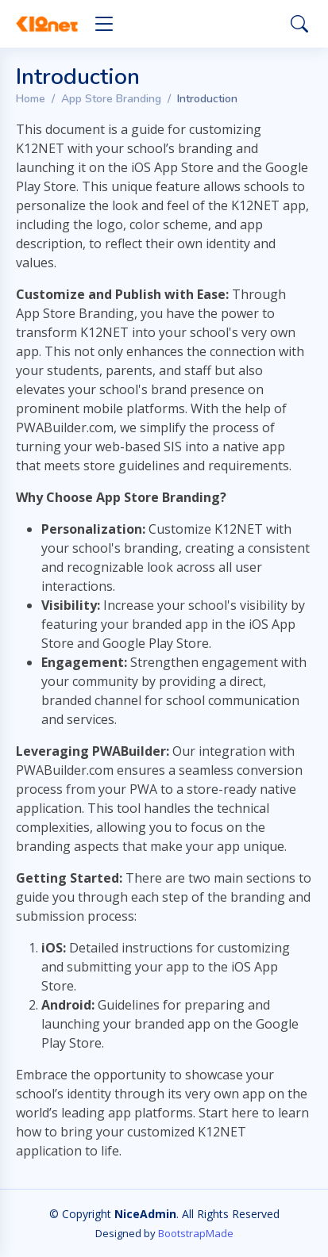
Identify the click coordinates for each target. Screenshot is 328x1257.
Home (30, 98)
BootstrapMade (195, 1233)
